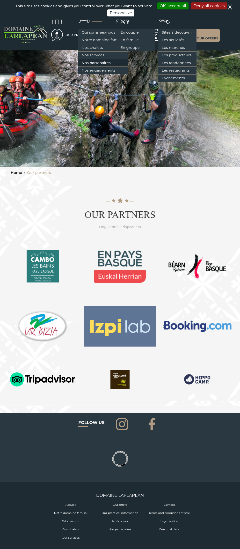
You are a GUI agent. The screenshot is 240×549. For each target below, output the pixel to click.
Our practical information (120, 513)
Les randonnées (176, 62)
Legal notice (169, 521)
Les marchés (173, 47)
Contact (169, 504)
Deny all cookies (209, 6)
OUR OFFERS (207, 38)
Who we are (71, 521)
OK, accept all (173, 6)
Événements (173, 78)
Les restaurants (176, 70)
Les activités (173, 39)
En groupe (130, 47)
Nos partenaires (96, 62)
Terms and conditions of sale (169, 513)
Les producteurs (176, 55)
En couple (129, 32)
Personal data (169, 529)
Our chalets (70, 529)
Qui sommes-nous (99, 32)
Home (16, 172)
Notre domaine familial (103, 39)
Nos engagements (99, 70)
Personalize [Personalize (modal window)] (121, 13)
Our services (71, 537)
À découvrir (120, 521)
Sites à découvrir (177, 32)
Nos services (93, 55)
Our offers (120, 504)
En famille (129, 39)
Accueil (70, 504)
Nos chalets (92, 47)
